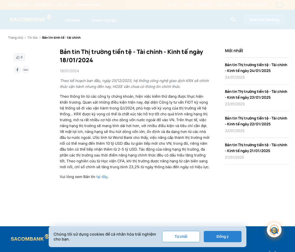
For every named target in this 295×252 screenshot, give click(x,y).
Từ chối (180, 236)
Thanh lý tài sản (87, 5)
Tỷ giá (188, 5)
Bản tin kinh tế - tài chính (61, 37)
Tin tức (63, 5)
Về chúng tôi (18, 5)
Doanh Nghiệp (104, 20)
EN (280, 5)
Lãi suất (172, 5)
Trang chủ (15, 37)
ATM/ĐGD (205, 5)
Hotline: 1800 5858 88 (250, 5)
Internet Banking (264, 19)
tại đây (101, 176)
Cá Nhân (72, 20)
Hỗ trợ (223, 5)
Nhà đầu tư (43, 5)
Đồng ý (223, 236)
